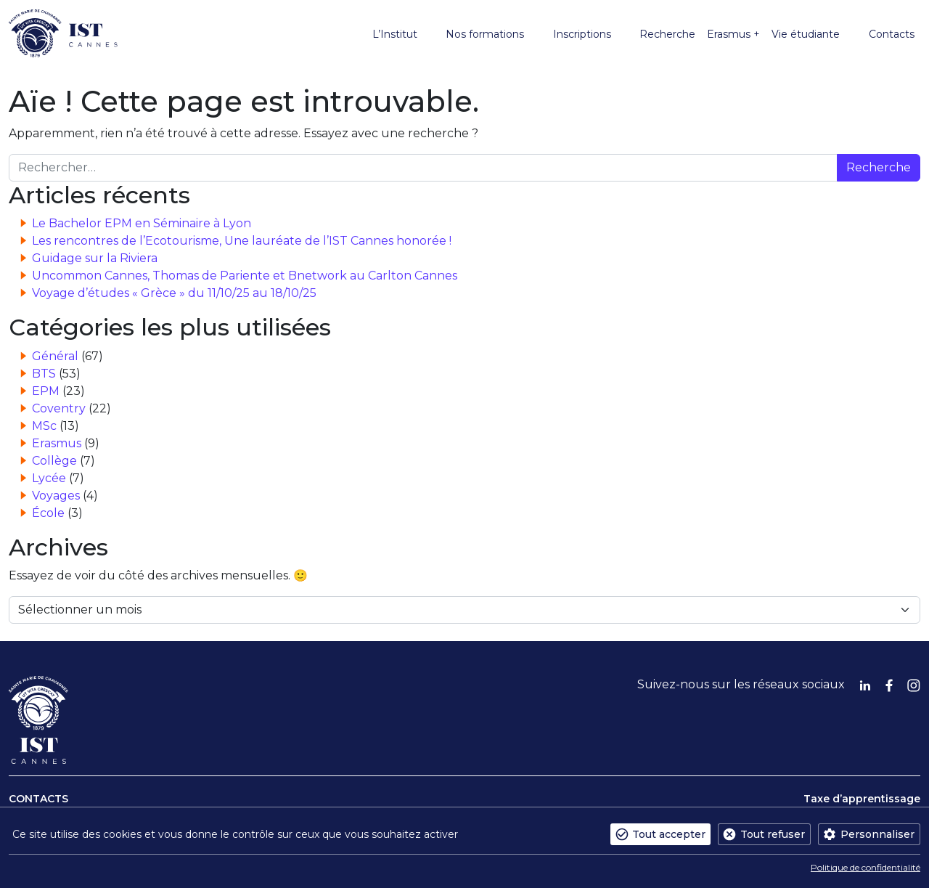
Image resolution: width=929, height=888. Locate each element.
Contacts (891, 34)
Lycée (49, 478)
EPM (46, 391)
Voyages (56, 495)
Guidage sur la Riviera (94, 258)
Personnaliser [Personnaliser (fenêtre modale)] (877, 834)
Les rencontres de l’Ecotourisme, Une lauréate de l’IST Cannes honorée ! (241, 241)
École (48, 513)
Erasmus (56, 443)
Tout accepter (668, 834)
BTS (44, 373)
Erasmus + (733, 34)
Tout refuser (772, 834)
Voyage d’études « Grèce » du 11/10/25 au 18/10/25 (174, 293)
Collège (54, 461)
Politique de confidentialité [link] (865, 867)
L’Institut (394, 34)
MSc (44, 426)
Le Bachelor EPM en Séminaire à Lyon (141, 223)
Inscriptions (582, 34)
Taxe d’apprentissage (861, 798)
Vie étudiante (806, 34)
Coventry (59, 408)
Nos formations (485, 34)
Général (55, 356)
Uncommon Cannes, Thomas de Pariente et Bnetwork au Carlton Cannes (244, 275)
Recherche (667, 34)
